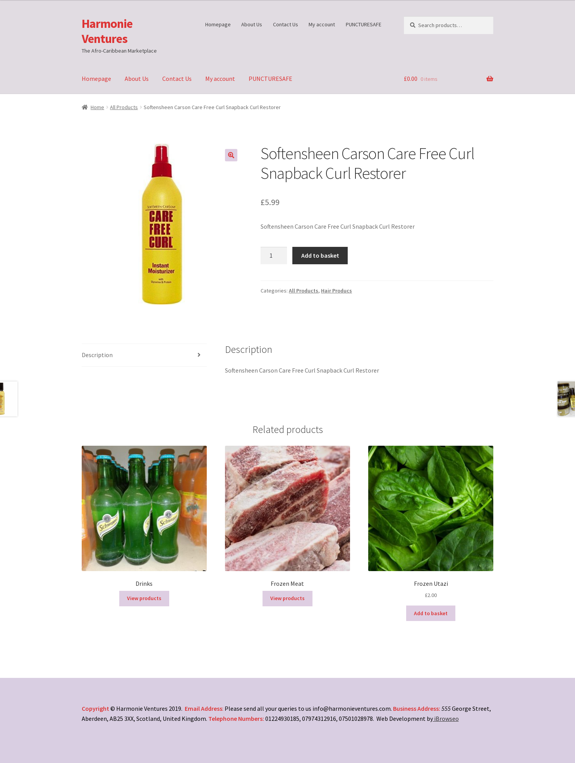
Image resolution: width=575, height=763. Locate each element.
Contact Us (285, 24)
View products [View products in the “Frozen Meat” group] (287, 598)
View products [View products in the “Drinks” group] (144, 598)
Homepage (218, 24)
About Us (251, 24)
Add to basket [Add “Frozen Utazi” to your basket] (431, 613)
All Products (124, 107)
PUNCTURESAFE (363, 24)
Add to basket (320, 255)
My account (322, 24)
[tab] (144, 355)
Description (97, 355)
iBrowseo (446, 718)
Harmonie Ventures (107, 31)
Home (97, 107)
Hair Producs (336, 290)
